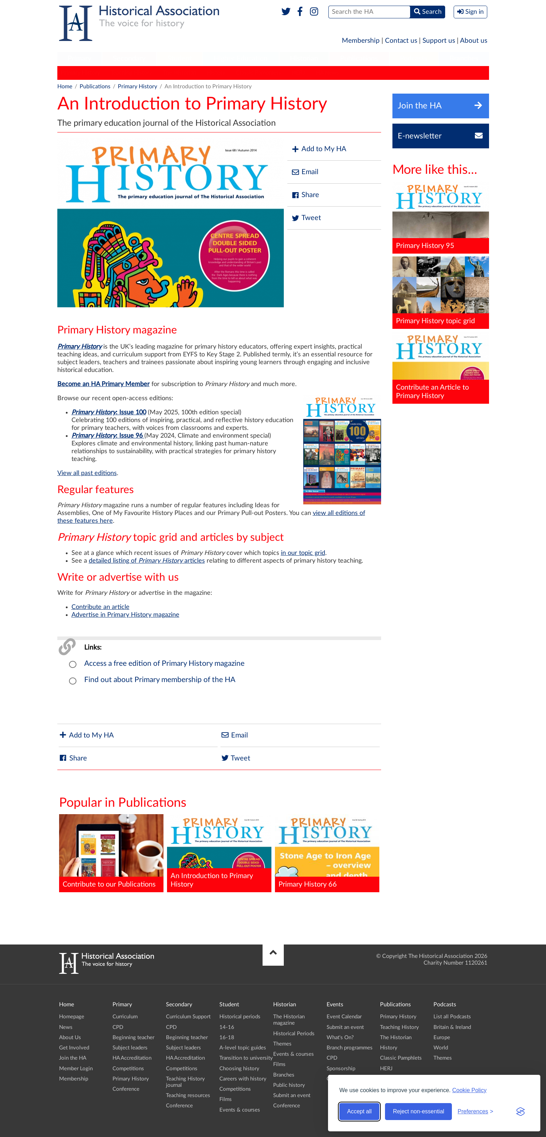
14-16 (226, 1027)
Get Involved (74, 1047)
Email (304, 172)
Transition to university (246, 1058)
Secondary (129, 58)
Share (305, 195)
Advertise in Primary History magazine (125, 615)
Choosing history (239, 1068)
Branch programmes (350, 1047)
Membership (361, 40)
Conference (126, 1089)
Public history (289, 1085)
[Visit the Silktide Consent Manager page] (520, 1111)
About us (473, 40)
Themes (282, 1044)
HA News (327, 73)
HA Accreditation (132, 1058)
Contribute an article (100, 607)
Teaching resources (188, 1095)
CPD (118, 1027)
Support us (439, 40)
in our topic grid (303, 553)
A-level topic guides (242, 1047)
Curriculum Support (188, 1016)
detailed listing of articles (147, 561)
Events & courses (239, 1110)
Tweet (306, 218)
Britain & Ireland (452, 1027)
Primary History (80, 73)
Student (179, 58)
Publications (359, 58)
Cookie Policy (469, 1090)
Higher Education (241, 58)
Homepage (71, 1016)
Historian (304, 58)
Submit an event (291, 1095)
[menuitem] (79, 59)
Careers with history (242, 1079)
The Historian (179, 73)
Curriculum (125, 1016)
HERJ (298, 73)
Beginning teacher (133, 1037)
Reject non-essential (418, 1111)
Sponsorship (341, 1068)
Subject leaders (130, 1047)
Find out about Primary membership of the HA (159, 679)
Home (64, 86)
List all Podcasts (452, 1016)
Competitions (128, 1068)
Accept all (359, 1111)
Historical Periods (294, 1033)
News (66, 1027)
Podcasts (413, 58)
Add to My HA (318, 149)
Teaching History (131, 73)
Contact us (401, 40)
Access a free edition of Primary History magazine (164, 663)
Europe (441, 1037)
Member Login (76, 1068)
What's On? (340, 1037)
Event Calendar (344, 1016)
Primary (79, 58)
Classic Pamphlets (258, 73)
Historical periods (239, 1016)
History (216, 73)
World (440, 1047)
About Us (70, 1037)
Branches (463, 58)
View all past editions (87, 473)
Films (225, 1099)
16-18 (226, 1037)
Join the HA (72, 1058)
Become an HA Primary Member (103, 384)
